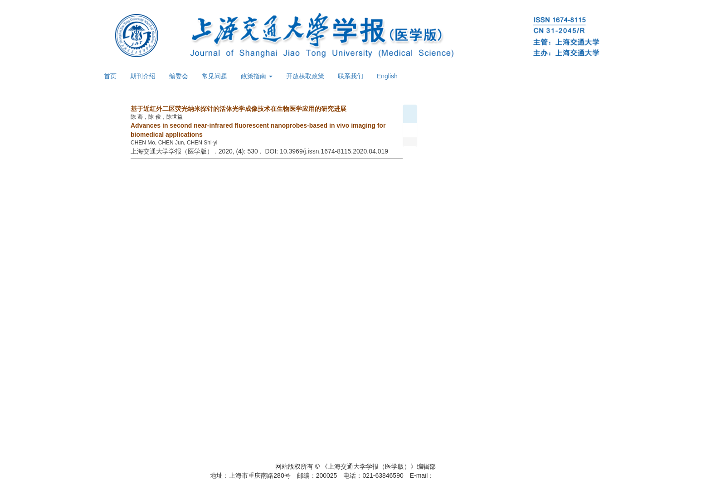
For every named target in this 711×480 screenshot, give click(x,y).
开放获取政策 (305, 76)
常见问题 (214, 76)
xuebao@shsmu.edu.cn (467, 475)
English (387, 76)
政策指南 (257, 76)
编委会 (178, 76)
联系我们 (350, 76)
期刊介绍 (143, 76)
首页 (110, 76)
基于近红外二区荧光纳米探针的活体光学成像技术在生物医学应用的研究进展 (238, 108)
